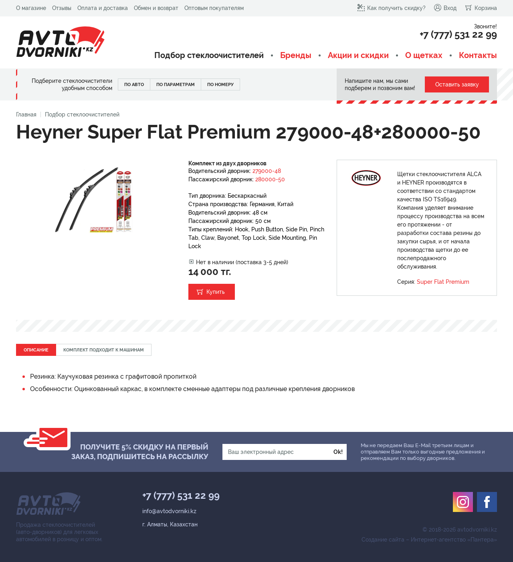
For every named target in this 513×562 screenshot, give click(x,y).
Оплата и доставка (102, 8)
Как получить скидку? (391, 8)
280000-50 (270, 179)
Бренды (295, 55)
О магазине (31, 8)
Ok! (338, 452)
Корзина (481, 8)
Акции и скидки (358, 55)
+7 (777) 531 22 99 (458, 34)
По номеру (220, 84)
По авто (134, 84)
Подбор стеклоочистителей (209, 55)
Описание (36, 350)
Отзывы (61, 8)
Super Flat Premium (443, 282)
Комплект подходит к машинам (103, 350)
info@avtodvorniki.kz (169, 511)
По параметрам (175, 84)
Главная (26, 114)
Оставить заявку (457, 84)
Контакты (478, 55)
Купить (215, 292)
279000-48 (266, 171)
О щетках (423, 55)
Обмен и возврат (156, 8)
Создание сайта (383, 539)
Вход (445, 8)
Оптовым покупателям (214, 8)
